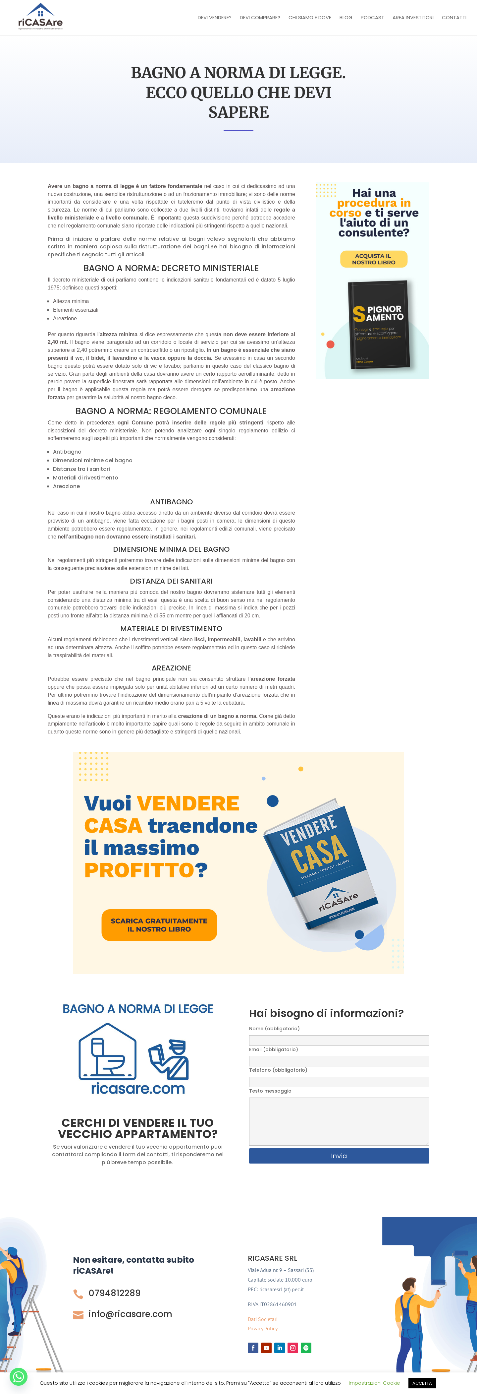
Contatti (454, 18)
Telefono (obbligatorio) (339, 1076)
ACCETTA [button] (422, 1383)
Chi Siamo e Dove (310, 18)
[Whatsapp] (18, 1377)
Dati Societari (263, 1319)
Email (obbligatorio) (339, 1055)
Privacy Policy (263, 1328)
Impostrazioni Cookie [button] (374, 1382)
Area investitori (413, 18)
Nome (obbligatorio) (339, 1034)
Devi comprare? (260, 18)
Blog (346, 18)
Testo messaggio (339, 1117)
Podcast (372, 18)
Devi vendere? (215, 18)
